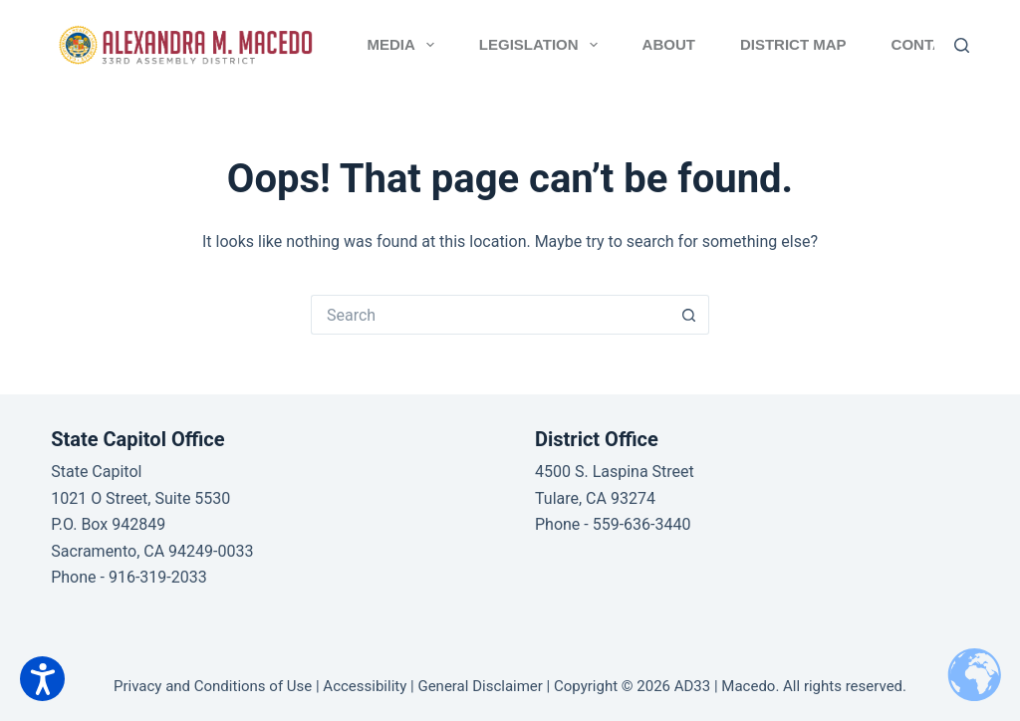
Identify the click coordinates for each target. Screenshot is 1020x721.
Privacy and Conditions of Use (213, 686)
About (668, 44)
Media (405, 45)
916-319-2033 (158, 577)
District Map (793, 44)
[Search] (961, 45)
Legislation (542, 45)
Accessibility (364, 686)
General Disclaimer (479, 686)
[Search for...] (490, 315)
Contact (927, 44)
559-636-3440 (642, 524)
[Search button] (689, 315)
